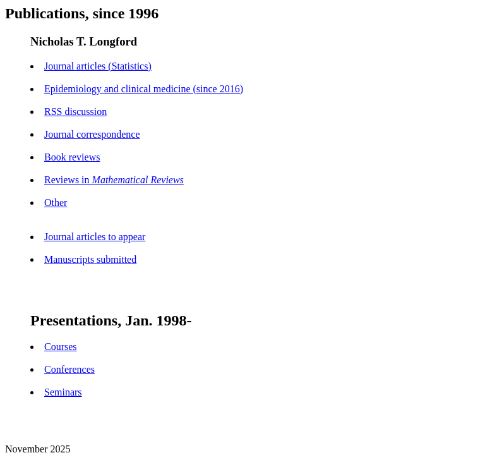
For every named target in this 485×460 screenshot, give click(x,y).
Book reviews (72, 157)
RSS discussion (75, 111)
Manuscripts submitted (90, 259)
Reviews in (114, 179)
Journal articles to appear (94, 236)
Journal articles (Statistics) (98, 66)
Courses (60, 346)
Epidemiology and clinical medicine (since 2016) (143, 88)
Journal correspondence (92, 134)
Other (55, 202)
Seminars (63, 392)
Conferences (69, 369)
